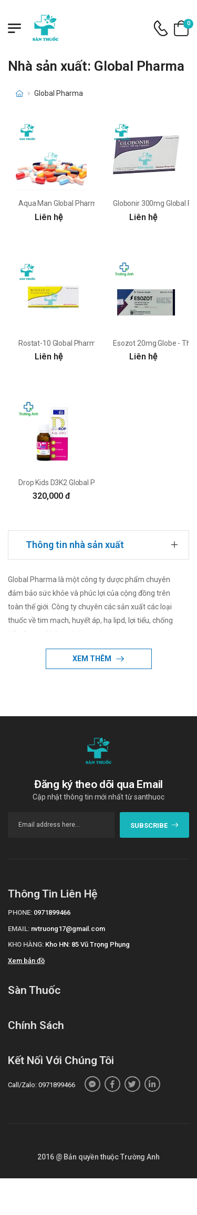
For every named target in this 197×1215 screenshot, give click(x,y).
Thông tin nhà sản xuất (75, 544)
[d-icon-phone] (161, 28)
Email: (18, 929)
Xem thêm (92, 658)
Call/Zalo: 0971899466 (41, 1085)
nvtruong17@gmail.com (68, 929)
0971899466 (52, 912)
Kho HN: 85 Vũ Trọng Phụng (87, 944)
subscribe (154, 825)
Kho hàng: (26, 944)
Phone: (20, 912)
